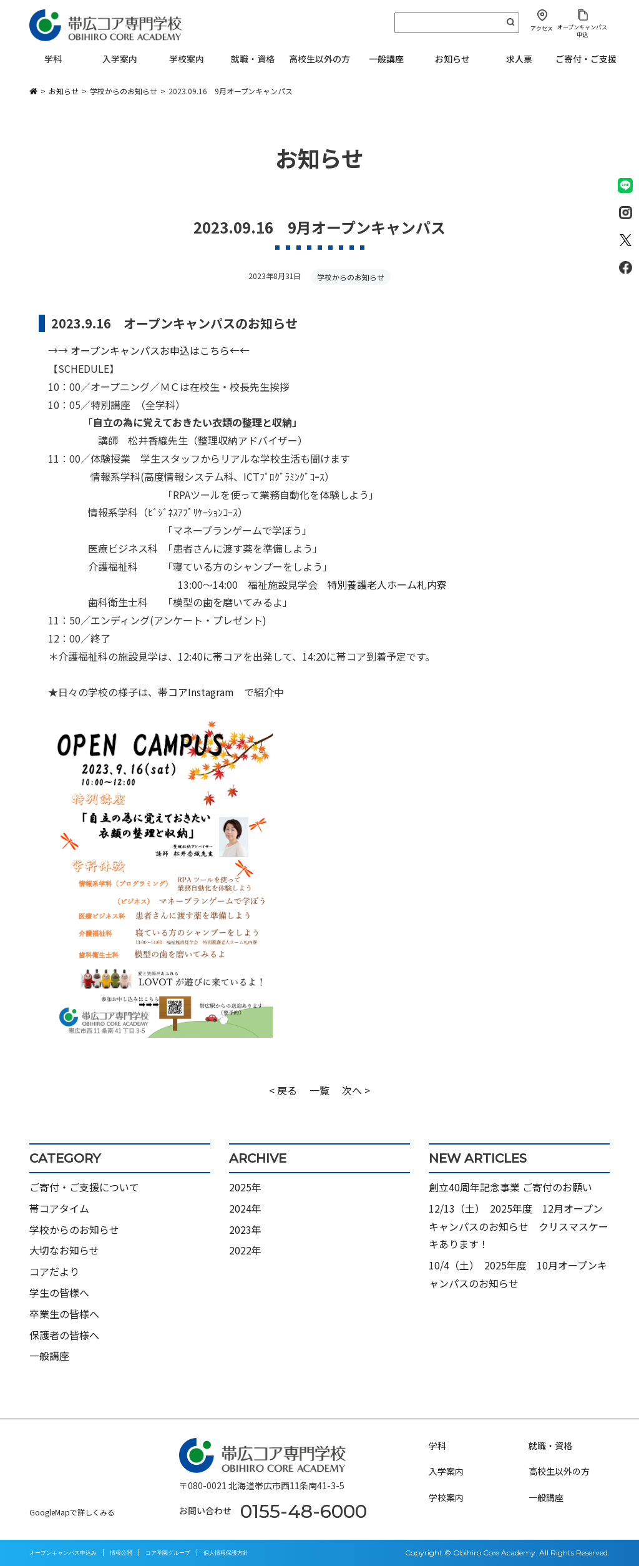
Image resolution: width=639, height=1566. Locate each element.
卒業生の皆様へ (64, 1313)
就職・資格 (550, 1445)
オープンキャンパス (159, 350)
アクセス (541, 28)
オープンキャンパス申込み (63, 1552)
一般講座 (386, 58)
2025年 (245, 1186)
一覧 (319, 1090)
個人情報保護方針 (225, 1552)
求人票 (519, 58)
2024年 (245, 1208)
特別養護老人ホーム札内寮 (387, 584)
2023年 (245, 1229)
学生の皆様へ (59, 1292)
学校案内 (446, 1497)
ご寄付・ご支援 (586, 58)
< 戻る (283, 1090)
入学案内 (446, 1471)
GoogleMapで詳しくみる (72, 1512)
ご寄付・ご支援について (84, 1186)
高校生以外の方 (559, 1471)
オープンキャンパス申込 (582, 30)
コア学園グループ (167, 1552)
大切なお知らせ (64, 1250)
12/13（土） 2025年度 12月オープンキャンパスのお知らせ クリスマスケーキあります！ (518, 1226)
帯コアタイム (59, 1208)
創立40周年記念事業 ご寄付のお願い (510, 1186)
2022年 (245, 1250)
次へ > (356, 1090)
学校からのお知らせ (350, 277)
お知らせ (452, 58)
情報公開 (121, 1552)
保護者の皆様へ (64, 1334)
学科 (437, 1445)
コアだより (54, 1271)
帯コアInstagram (196, 691)
